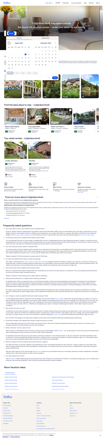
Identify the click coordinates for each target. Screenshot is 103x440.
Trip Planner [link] (13, 358)
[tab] (47, 38)
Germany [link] (19, 56)
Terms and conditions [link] (41, 418)
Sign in (98, 3)
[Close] (100, 435)
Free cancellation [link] (59, 298)
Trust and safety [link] (6, 410)
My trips (91, 3)
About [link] (37, 405)
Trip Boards (65, 3)
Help (85, 3)
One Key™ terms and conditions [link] (43, 415)
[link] (24, 110)
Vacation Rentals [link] (11, 56)
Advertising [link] (5, 423)
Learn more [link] (80, 192)
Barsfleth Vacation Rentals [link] (58, 383)
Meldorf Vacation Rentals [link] (11, 386)
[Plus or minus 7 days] (62, 73)
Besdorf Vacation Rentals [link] (58, 389)
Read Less (6, 218)
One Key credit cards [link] (7, 418)
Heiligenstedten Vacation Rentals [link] (60, 386)
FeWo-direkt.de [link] (73, 410)
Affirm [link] (27, 304)
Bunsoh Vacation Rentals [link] (11, 383)
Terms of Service (15, 436)
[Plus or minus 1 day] (44, 73)
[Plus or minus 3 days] (56, 73)
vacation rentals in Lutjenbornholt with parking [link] (35, 261)
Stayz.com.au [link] (72, 415)
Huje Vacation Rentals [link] (57, 380)
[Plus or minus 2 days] (50, 73)
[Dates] (47, 33)
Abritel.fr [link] (72, 408)
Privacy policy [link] (39, 421)
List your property (76, 3)
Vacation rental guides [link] (8, 415)
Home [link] (5, 56)
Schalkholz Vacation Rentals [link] (11, 389)
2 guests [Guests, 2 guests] (68, 34)
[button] (56, 51)
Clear (76, 78)
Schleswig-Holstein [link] (26, 56)
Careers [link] (38, 408)
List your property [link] (7, 405)
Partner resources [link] (7, 413)
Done (82, 78)
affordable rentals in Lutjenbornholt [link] (23, 235)
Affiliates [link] (38, 410)
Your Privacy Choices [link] (40, 426)
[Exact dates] (37, 73)
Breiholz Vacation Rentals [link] (11, 380)
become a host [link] (57, 314)
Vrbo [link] (71, 405)
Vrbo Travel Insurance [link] (8, 421)
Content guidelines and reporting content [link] (45, 428)
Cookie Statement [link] (40, 423)
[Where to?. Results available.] (19, 33)
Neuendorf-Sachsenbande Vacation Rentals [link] (63, 377)
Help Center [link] (38, 351)
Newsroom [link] (38, 413)
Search (94, 33)
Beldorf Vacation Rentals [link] (11, 377)
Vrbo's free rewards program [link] (87, 235)
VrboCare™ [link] (60, 330)
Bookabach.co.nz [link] (73, 413)
